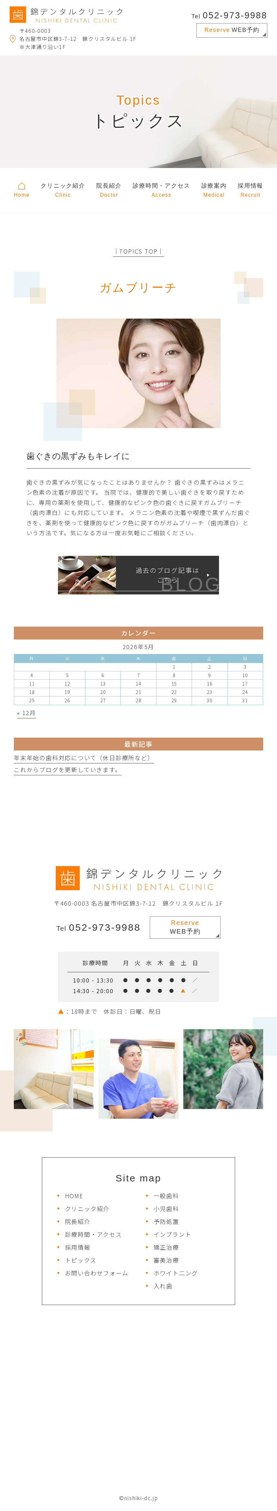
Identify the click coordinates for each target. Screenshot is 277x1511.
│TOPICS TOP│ (138, 251)
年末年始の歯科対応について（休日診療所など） (84, 757)
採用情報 (78, 1247)
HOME (74, 1195)
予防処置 (166, 1221)
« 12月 (26, 712)
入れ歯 (163, 1286)
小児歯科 (166, 1208)
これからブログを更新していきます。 (67, 769)
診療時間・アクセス (93, 1234)
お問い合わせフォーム (97, 1273)
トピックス (81, 1260)
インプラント (173, 1234)
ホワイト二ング (176, 1273)
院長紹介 (78, 1221)
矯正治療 (166, 1247)
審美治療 (166, 1260)
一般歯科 (166, 1195)
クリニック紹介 (87, 1208)
